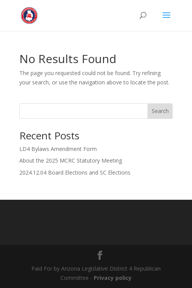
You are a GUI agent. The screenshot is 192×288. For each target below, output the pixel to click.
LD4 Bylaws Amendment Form (58, 149)
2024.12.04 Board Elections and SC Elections (74, 172)
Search (160, 111)
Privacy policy (113, 277)
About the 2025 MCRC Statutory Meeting (70, 160)
